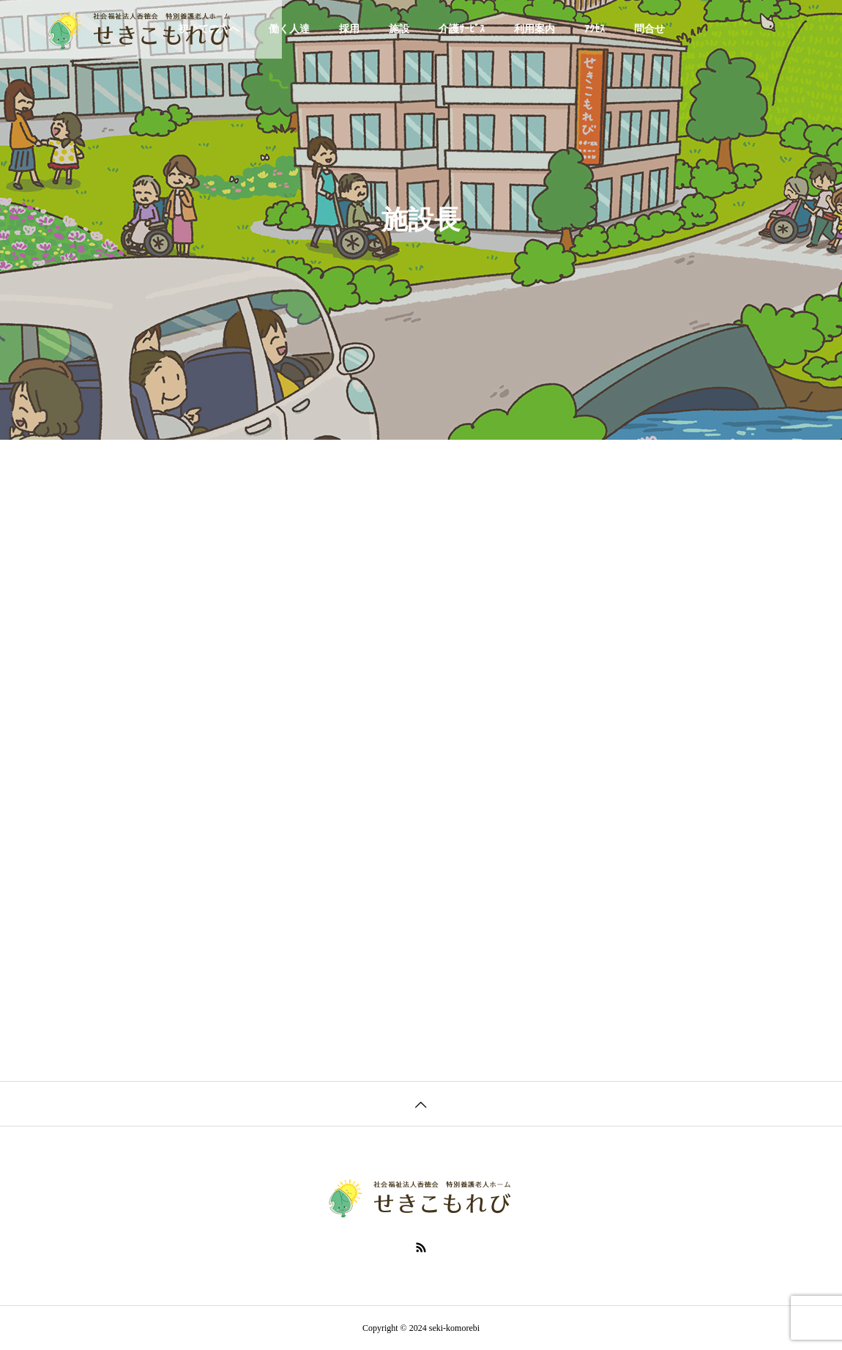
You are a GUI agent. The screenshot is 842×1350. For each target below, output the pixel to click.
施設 (399, 28)
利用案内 (534, 28)
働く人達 (289, 28)
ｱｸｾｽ (594, 28)
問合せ (649, 28)
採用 (349, 28)
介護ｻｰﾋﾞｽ (462, 28)
